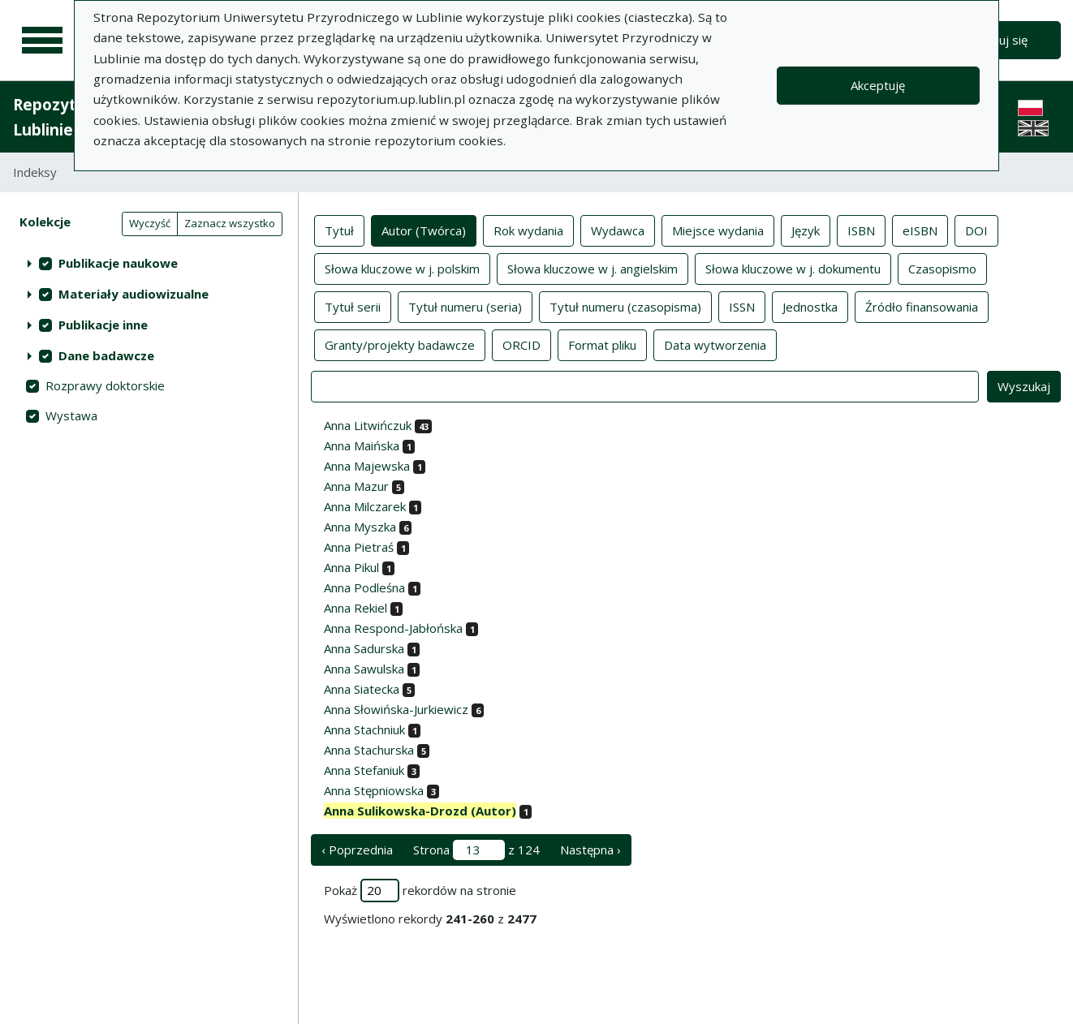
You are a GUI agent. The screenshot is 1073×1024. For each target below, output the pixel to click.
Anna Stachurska (369, 750)
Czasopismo (942, 268)
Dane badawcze (106, 355)
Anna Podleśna (364, 587)
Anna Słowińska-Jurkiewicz (396, 709)
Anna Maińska (361, 445)
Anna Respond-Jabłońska (393, 628)
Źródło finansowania (921, 306)
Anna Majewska (367, 466)
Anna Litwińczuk (368, 425)
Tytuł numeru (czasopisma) (625, 306)
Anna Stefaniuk (364, 770)
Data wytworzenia (715, 344)
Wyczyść (149, 223)
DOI (976, 230)
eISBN (920, 230)
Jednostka (810, 306)
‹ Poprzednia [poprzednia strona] (357, 849)
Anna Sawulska (364, 668)
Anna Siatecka (361, 689)
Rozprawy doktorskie (105, 385)
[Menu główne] (42, 40)
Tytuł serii (353, 306)
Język (805, 230)
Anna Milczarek (365, 506)
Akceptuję (878, 85)
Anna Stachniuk (364, 729)
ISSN (742, 306)
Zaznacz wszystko (229, 223)
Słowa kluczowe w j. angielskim (592, 268)
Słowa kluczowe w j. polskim (402, 268)
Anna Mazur (356, 486)
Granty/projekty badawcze (400, 344)
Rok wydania (528, 230)
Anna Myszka (360, 526)
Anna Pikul (351, 567)
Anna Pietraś (359, 547)
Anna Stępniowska (374, 790)
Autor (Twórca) (423, 230)
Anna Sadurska (364, 648)
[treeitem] (148, 263)
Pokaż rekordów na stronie (420, 890)
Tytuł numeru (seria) (465, 306)
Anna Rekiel (355, 608)
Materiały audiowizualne (133, 294)
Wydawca (617, 230)
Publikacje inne (103, 324)
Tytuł (339, 230)
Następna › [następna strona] (590, 849)
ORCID (521, 344)
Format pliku (602, 344)
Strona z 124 (476, 850)
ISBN (861, 230)
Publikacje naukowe (118, 263)
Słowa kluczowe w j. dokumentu (793, 268)
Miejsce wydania (718, 230)
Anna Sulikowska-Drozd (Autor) (420, 810)
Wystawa (71, 415)
